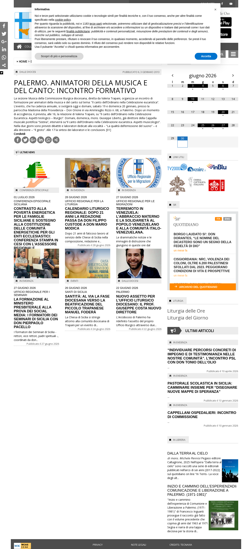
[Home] (18, 46)
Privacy (98, 544)
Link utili (178, 157)
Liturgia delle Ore (186, 310)
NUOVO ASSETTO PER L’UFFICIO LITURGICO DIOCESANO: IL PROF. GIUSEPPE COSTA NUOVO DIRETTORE (138, 300)
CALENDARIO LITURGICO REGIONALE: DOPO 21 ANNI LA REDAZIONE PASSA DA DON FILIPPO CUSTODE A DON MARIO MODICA (87, 213)
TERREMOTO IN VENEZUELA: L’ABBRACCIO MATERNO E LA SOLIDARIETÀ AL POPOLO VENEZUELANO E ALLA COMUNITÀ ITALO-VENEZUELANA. (138, 215)
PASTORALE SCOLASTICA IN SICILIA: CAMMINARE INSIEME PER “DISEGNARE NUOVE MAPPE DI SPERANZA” (202, 387)
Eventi (74, 281)
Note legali (138, 544)
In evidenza (78, 190)
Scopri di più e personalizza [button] (59, 56)
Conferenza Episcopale (33, 190)
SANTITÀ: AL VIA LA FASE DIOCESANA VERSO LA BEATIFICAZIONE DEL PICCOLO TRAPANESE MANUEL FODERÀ (87, 300)
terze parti (96, 23)
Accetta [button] (206, 56)
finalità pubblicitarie (78, 31)
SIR (174, 204)
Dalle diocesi (27, 72)
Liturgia (178, 301)
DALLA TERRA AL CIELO (187, 453)
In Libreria (179, 440)
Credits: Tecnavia (181, 544)
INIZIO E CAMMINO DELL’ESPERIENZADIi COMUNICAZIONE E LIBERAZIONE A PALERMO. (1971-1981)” (201, 490)
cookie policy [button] (63, 19)
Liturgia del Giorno (187, 317)
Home (23, 61)
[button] (215, 9)
